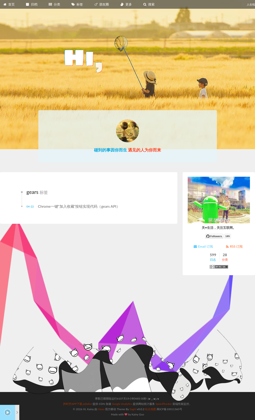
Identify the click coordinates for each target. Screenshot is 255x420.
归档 (31, 4)
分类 (54, 4)
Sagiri (133, 409)
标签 (77, 4)
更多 (126, 4)
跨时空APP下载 (72, 404)
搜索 (149, 4)
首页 (9, 4)
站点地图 (150, 409)
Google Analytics (122, 404)
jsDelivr (87, 404)
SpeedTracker (164, 404)
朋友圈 (101, 4)
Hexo (101, 409)
